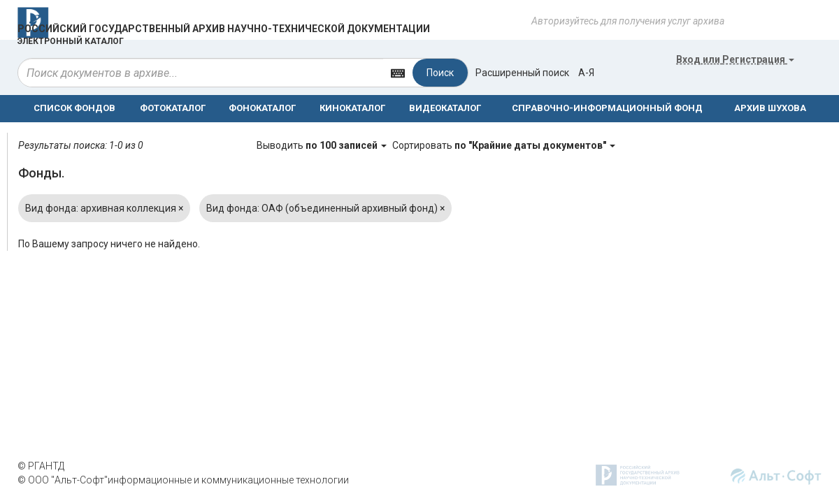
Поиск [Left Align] (440, 72)
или (735, 59)
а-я (586, 72)
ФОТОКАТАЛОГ (173, 108)
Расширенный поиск (522, 72)
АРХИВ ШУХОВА (770, 108)
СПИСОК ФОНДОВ (74, 108)
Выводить (323, 145)
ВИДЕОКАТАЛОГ (445, 108)
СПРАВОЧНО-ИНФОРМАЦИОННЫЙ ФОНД (607, 108)
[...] (200, 73)
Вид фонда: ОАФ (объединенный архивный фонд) (325, 208)
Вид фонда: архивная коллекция (104, 208)
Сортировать (503, 145)
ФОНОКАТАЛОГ (262, 108)
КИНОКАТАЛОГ (352, 108)
